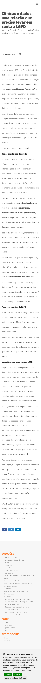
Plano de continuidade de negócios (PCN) (18, 602)
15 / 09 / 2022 (10, 54)
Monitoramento (9, 594)
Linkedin (6, 638)
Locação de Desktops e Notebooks (16, 591)
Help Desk (7, 589)
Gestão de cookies (10, 586)
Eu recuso (17, 675)
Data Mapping (8, 573)
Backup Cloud (8, 568)
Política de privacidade (12, 604)
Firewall (6, 578)
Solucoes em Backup (11, 609)
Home (6, 622)
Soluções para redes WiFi (13, 615)
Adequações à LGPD (10, 557)
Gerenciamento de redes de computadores (19, 583)
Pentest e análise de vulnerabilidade (17, 599)
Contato (6, 630)
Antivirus (7, 562)
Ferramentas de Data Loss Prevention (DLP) (19, 576)
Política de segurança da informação (16, 607)
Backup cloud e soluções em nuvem (16, 612)
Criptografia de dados (11, 570)
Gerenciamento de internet (13, 581)
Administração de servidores (14, 560)
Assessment (8, 565)
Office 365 (7, 596)
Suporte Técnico (9, 628)
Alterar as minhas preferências (15, 678)
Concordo (8, 675)
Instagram (7, 640)
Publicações (8, 625)
